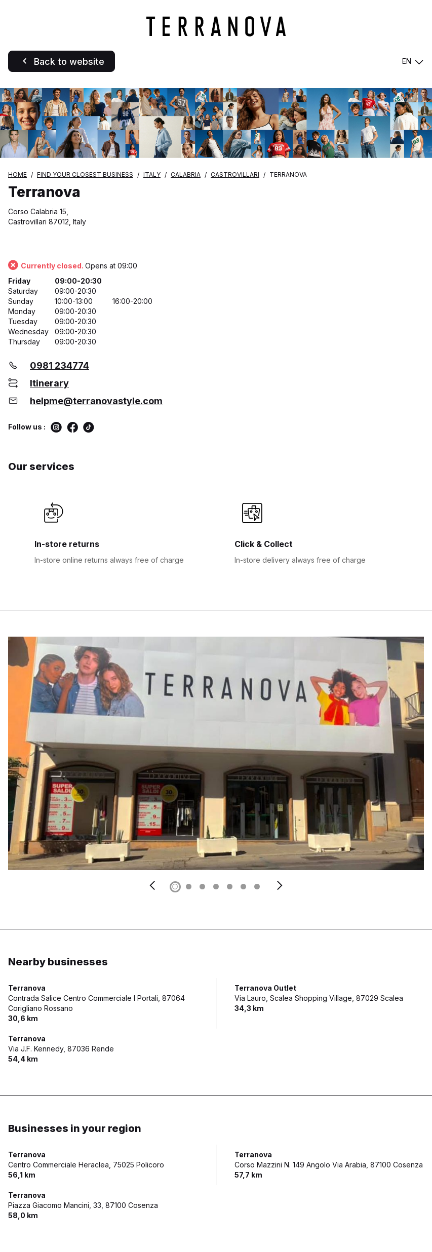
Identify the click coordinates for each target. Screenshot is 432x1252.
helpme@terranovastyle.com (96, 401)
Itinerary (49, 383)
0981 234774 (59, 365)
